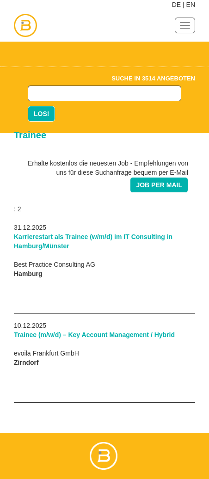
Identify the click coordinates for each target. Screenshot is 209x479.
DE (176, 4)
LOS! (41, 113)
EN (190, 4)
